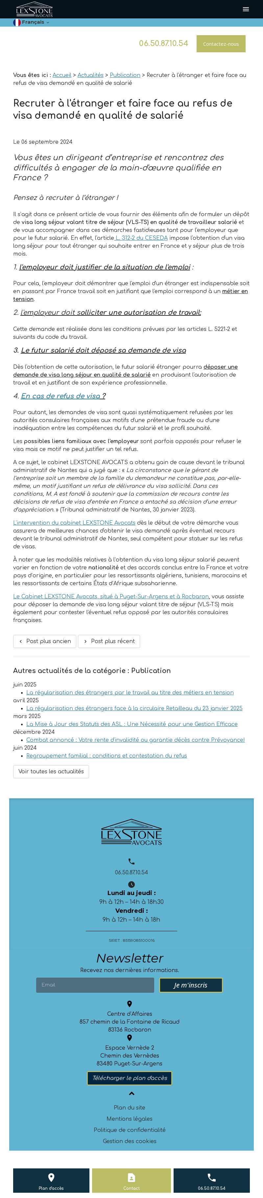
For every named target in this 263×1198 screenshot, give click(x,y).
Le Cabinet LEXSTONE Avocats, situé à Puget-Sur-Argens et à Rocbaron (111, 597)
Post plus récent (109, 641)
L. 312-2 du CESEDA (141, 238)
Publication (125, 75)
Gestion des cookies (129, 1141)
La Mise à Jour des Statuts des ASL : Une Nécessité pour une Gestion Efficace (132, 724)
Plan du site (129, 1108)
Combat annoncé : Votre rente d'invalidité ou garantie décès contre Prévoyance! (135, 740)
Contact (131, 1188)
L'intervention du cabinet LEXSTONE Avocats (74, 523)
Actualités (91, 75)
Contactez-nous (221, 43)
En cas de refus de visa (60, 396)
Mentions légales (130, 1119)
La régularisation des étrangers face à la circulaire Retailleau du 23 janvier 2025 (134, 708)
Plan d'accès (51, 1188)
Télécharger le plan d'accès (129, 1078)
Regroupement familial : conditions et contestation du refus (106, 756)
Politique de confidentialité (130, 1130)
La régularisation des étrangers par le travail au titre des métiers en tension (130, 693)
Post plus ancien (44, 641)
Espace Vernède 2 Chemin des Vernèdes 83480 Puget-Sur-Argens (129, 1056)
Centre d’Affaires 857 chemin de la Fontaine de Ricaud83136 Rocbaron (129, 1022)
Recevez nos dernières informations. (129, 970)
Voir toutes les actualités (51, 772)
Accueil (62, 75)
